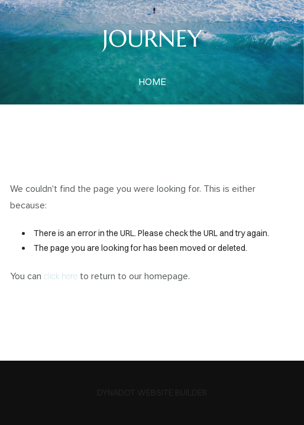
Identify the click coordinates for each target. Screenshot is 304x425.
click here (60, 276)
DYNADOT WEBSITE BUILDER (152, 392)
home (152, 81)
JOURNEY (152, 38)
